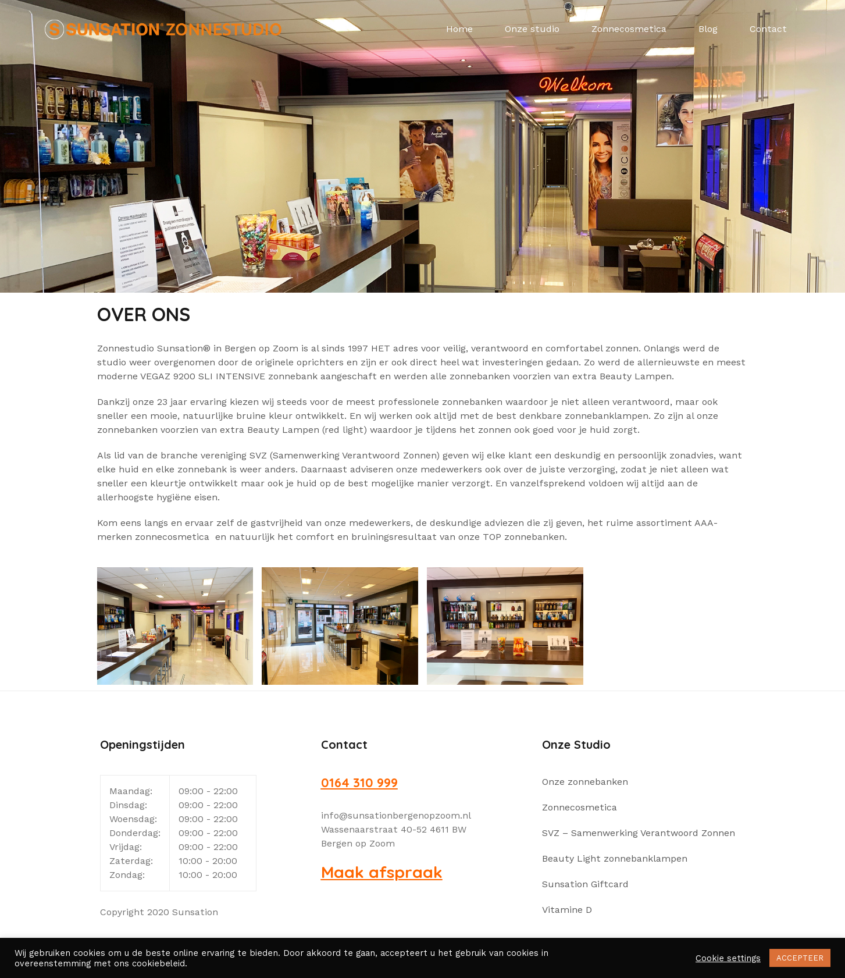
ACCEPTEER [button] (799, 958)
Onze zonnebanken (585, 781)
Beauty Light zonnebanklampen (614, 858)
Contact (768, 28)
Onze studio (532, 28)
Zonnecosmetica (628, 28)
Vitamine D (567, 909)
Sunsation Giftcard (585, 884)
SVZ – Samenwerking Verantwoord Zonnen (638, 832)
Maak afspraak (382, 872)
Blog (708, 28)
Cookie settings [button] (728, 958)
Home (459, 28)
